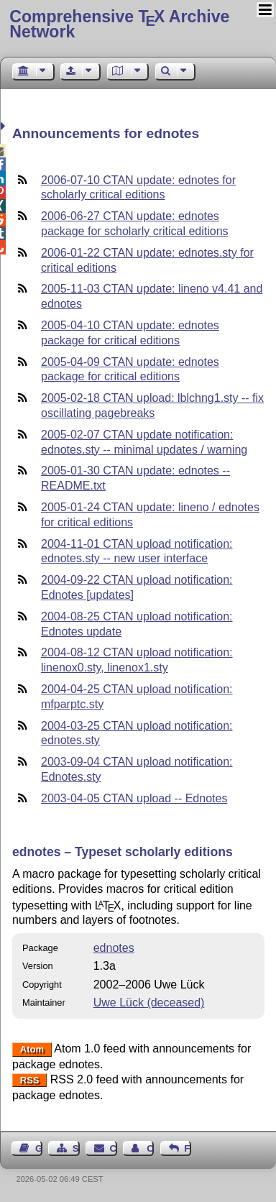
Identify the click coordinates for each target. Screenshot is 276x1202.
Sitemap (76, 1148)
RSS (30, 1080)
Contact (113, 1148)
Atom (32, 1049)
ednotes (113, 948)
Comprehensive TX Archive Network (119, 24)
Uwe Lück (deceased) (149, 1002)
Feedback (187, 1148)
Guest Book (38, 1148)
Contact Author (150, 1148)
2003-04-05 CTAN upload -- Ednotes (134, 798)
